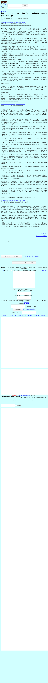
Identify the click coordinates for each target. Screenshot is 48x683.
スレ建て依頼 (28, 319)
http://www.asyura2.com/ (24, 398)
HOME (5, 3)
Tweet (2, 19)
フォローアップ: (5, 242)
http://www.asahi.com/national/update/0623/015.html (13, 22)
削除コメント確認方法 (39, 319)
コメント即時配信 (19, 319)
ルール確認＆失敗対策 (29, 312)
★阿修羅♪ (3, 11)
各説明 (44, 270)
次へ (42, 233)
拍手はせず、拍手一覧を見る (32, 256)
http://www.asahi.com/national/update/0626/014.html (13, 104)
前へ (46, 233)
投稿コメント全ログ (8, 319)
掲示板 (3, 4)
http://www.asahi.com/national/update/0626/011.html (13, 200)
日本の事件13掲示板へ (41, 236)
